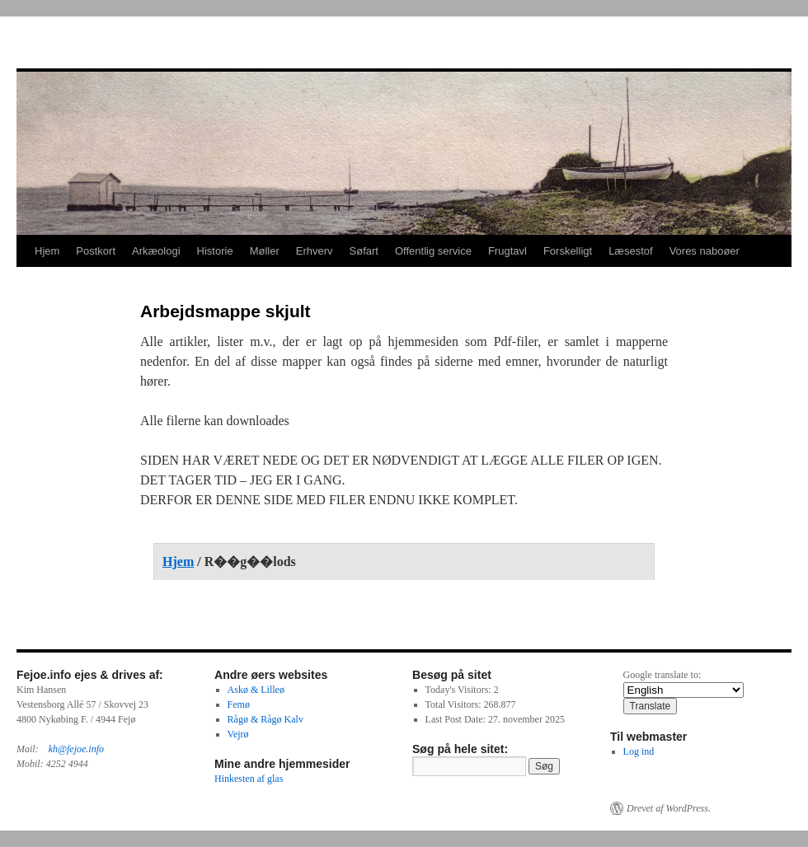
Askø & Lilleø (256, 689)
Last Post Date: (456, 719)
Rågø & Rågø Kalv (265, 719)
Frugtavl (507, 251)
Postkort (95, 251)
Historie (215, 251)
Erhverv (314, 251)
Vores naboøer (704, 251)
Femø (239, 704)
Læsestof (630, 251)
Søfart (364, 251)
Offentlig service (433, 251)
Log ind (639, 751)
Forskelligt (567, 251)
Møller (265, 251)
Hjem (47, 251)
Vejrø (238, 734)
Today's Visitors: (459, 689)
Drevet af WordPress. (669, 808)
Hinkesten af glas (248, 778)
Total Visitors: (454, 704)
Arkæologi (156, 251)
